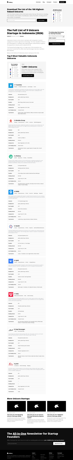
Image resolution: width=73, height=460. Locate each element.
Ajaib (17, 260)
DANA (17, 191)
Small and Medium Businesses (39, 227)
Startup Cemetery (35, 459)
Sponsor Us (51, 454)
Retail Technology (23, 365)
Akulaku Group (20, 120)
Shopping (28, 365)
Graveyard (49, 2)
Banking (15, 122)
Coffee (15, 331)
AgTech (15, 157)
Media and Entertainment (18, 295)
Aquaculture (20, 157)
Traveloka (18, 85)
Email (58, 457)
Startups (42, 459)
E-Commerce (16, 365)
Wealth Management (37, 122)
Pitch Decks (43, 454)
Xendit (17, 226)
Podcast (33, 457)
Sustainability (29, 157)
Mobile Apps (36, 193)
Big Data (15, 86)
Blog (44, 2)
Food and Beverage (21, 331)
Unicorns (22, 36)
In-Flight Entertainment (22, 86)
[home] (10, 2)
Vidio (17, 294)
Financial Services (21, 122)
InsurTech (31, 193)
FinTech (27, 122)
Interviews (38, 2)
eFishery (18, 156)
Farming (24, 157)
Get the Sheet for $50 (27, 75)
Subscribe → (62, 2)
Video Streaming (30, 295)
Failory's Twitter (60, 454)
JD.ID (16, 364)
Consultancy (51, 456)
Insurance (31, 122)
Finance (15, 193)
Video (25, 295)
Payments (41, 193)
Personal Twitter (60, 456)
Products (55, 2)
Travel (35, 86)
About (50, 459)
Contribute (51, 457)
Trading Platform (32, 262)
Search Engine (30, 86)
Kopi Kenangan (20, 329)
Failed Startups (43, 457)
